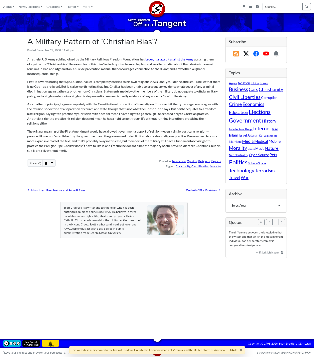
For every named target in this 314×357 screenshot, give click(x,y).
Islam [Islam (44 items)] (233, 135)
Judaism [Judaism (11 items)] (253, 135)
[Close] (241, 350)
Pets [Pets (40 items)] (273, 154)
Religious (204, 161)
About (7, 6)
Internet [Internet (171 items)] (262, 128)
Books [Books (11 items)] (264, 83)
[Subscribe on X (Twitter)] (246, 53)
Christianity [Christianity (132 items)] (271, 89)
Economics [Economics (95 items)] (253, 104)
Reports (216, 161)
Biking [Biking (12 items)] (255, 83)
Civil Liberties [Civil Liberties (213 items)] (245, 97)
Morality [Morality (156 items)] (238, 148)
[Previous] (269, 222)
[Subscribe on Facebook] (256, 53)
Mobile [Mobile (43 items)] (275, 141)
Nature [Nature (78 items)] (272, 148)
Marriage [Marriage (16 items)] (235, 141)
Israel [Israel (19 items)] (243, 135)
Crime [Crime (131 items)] (235, 104)
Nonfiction (179, 161)
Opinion (192, 161)
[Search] (306, 6)
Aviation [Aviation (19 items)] (244, 83)
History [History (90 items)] (269, 121)
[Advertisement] (147, 295)
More (86, 6)
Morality (215, 166)
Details (233, 350)
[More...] (52, 163)
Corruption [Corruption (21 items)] (269, 98)
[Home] (157, 6)
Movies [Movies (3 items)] (251, 149)
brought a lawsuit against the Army (169, 59)
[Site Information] (257, 6)
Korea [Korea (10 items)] (263, 135)
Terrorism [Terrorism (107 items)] (265, 170)
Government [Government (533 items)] (245, 120)
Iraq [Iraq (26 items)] (275, 129)
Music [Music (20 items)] (259, 148)
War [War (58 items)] (245, 177)
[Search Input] (282, 6)
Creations (53, 6)
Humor (71, 6)
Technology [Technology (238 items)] (241, 170)
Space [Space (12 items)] (262, 163)
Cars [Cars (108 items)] (253, 89)
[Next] (282, 222)
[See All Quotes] (261, 222)
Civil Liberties (200, 166)
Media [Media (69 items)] (248, 141)
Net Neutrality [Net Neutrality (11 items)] (238, 155)
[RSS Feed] (236, 53)
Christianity (183, 166)
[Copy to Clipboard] (45, 163)
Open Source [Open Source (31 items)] (259, 155)
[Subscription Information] (276, 53)
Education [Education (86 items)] (238, 112)
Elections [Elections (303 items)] (260, 112)
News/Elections (29, 6)
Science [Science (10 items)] (253, 163)
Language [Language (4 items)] (272, 135)
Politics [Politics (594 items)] (238, 162)
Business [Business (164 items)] (238, 89)
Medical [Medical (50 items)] (261, 141)
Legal (307, 343)
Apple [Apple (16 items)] (233, 83)
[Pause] (275, 222)
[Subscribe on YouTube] (266, 53)
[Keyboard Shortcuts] (250, 6)
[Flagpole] (244, 6)
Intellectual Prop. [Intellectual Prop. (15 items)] (241, 129)
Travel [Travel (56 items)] (234, 177)
